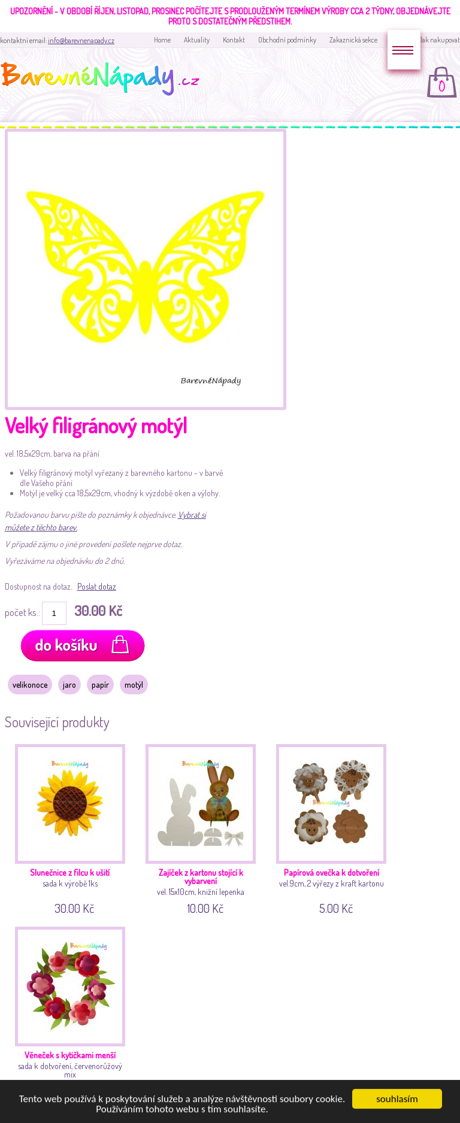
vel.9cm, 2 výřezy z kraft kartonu (333, 827)
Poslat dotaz (96, 586)
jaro (69, 684)
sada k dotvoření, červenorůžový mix (72, 1010)
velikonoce (30, 684)
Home (162, 39)
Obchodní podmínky (287, 39)
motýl (134, 684)
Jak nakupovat (439, 39)
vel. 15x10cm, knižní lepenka (203, 827)
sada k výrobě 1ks (72, 827)
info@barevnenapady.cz (81, 40)
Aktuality (197, 39)
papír (100, 684)
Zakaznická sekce (353, 39)
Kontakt (234, 39)
